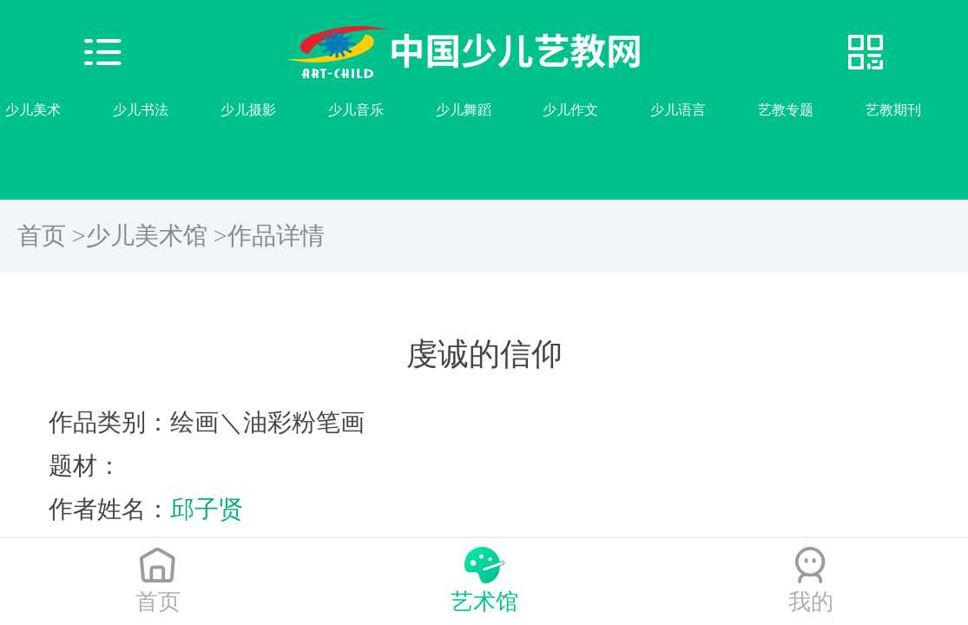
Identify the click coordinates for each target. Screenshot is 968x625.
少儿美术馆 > (156, 235)
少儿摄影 (248, 109)
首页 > (51, 235)
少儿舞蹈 (463, 109)
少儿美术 (33, 109)
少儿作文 (570, 109)
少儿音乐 (356, 109)
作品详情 (276, 235)
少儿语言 (678, 109)
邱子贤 (206, 509)
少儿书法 (140, 109)
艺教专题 (785, 109)
